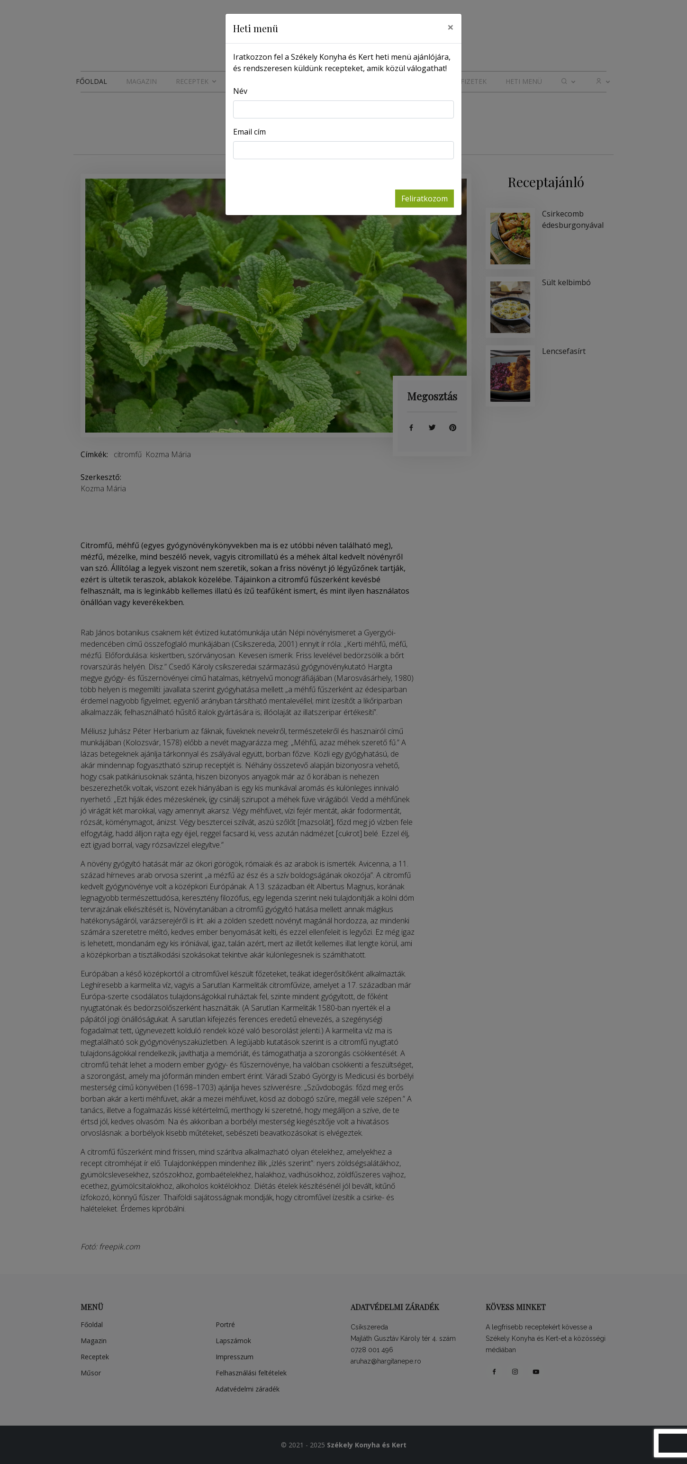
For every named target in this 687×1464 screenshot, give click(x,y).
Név (240, 91)
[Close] (450, 27)
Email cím (249, 132)
